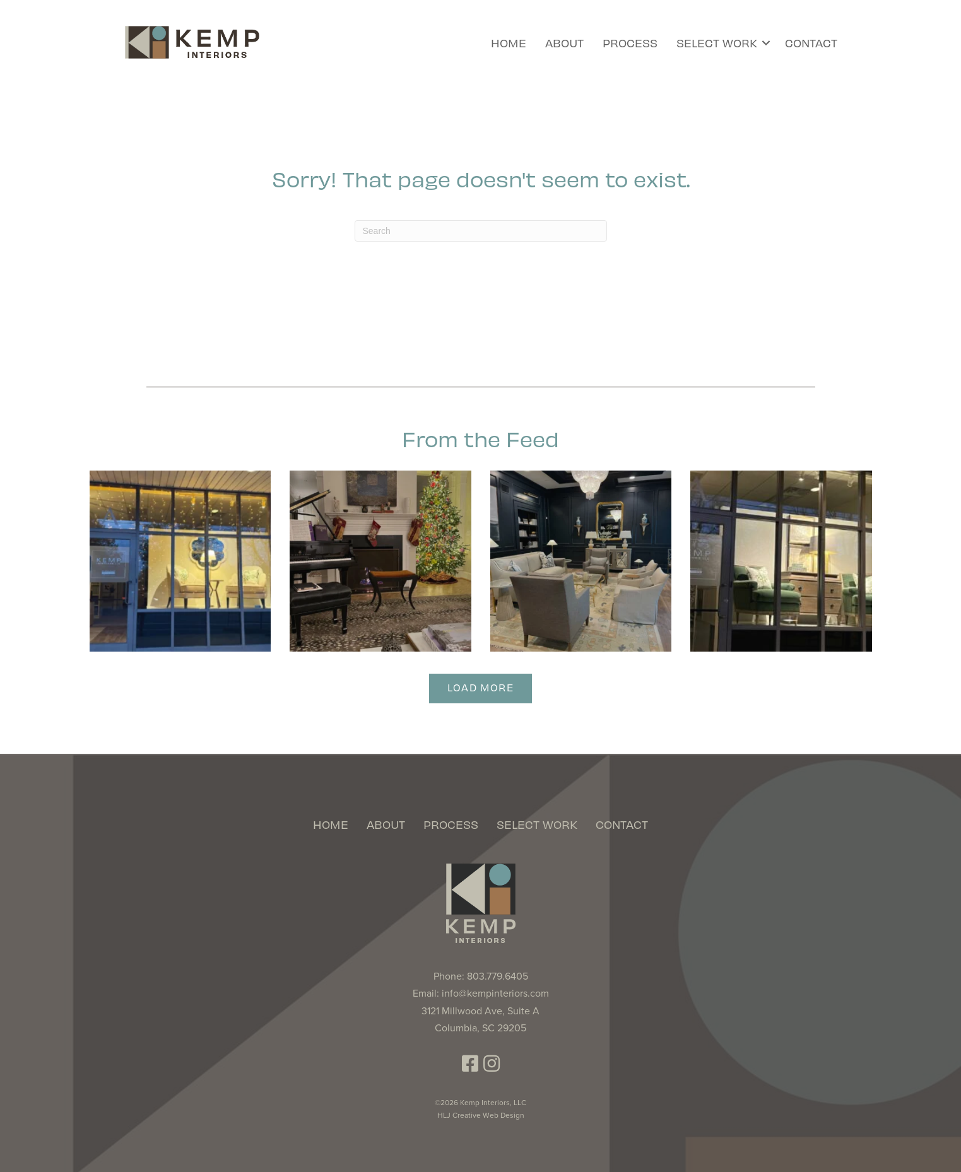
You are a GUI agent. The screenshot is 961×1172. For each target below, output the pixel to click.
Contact (811, 42)
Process (630, 42)
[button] (766, 42)
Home (508, 42)
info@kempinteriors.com (495, 993)
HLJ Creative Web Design (480, 1115)
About (564, 42)
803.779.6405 (497, 976)
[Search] (481, 231)
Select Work (716, 42)
